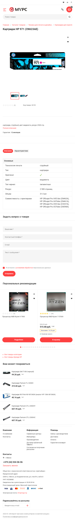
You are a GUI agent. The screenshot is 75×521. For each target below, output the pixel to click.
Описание (8, 151)
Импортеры (31, 437)
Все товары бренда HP (13, 357)
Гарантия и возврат (58, 443)
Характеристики (21, 151)
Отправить (9, 274)
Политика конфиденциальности (15, 517)
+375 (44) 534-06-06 (62, 9)
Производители (33, 440)
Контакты (7, 437)
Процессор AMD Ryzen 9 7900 (13, 317)
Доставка (54, 437)
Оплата (53, 440)
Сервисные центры (34, 434)
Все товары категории (13, 354)
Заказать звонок (10, 465)
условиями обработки (24, 268)
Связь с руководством (59, 434)
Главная (6, 25)
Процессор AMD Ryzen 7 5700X (51, 317)
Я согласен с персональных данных (28, 268)
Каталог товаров (18, 25)
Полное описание (9, 128)
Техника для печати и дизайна (40, 25)
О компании (7, 434)
